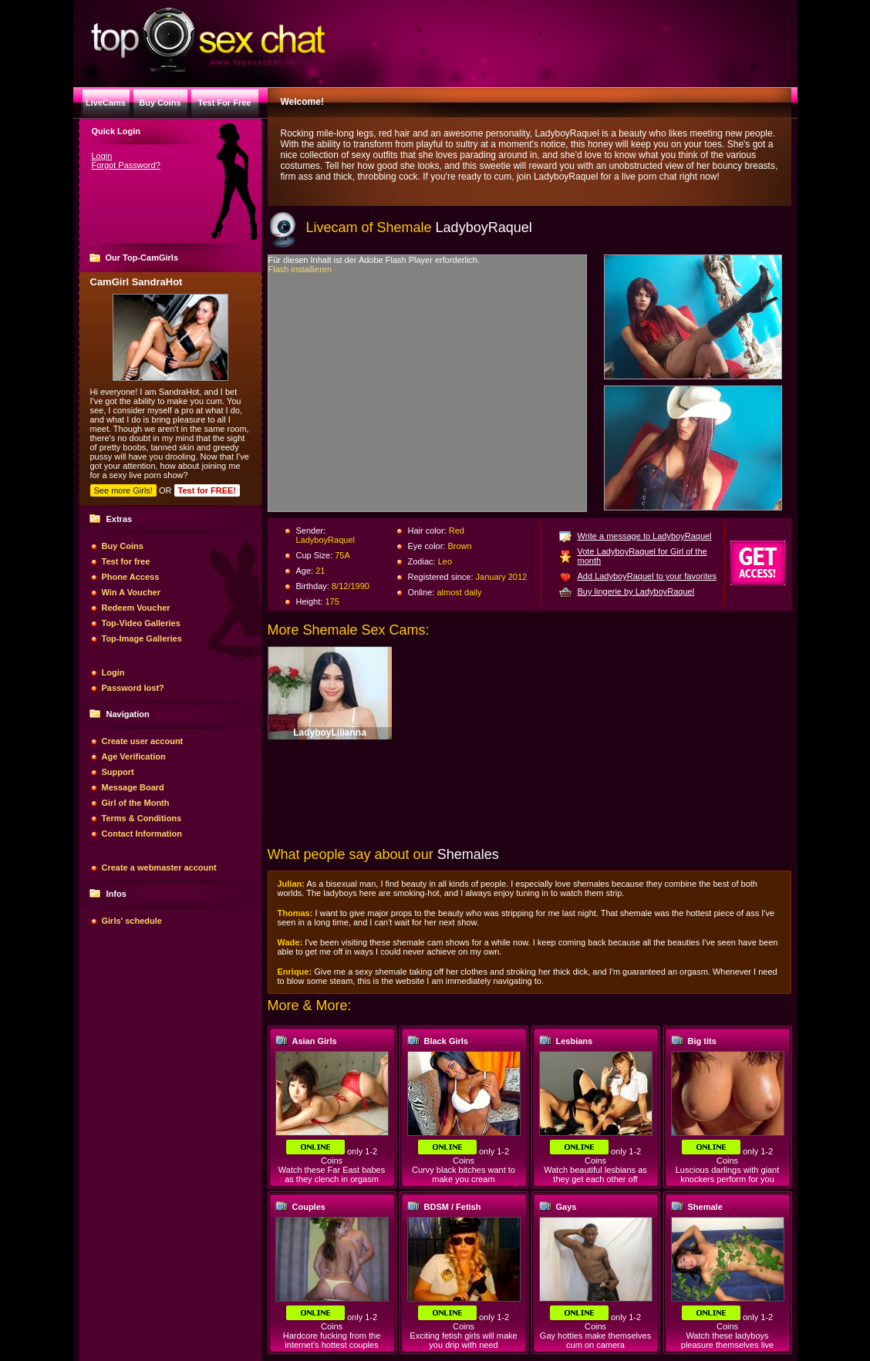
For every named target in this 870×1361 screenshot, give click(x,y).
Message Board (133, 787)
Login (102, 155)
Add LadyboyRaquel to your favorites (647, 576)
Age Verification (134, 756)
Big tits (702, 1041)
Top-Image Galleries (142, 638)
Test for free (126, 561)
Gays (566, 1206)
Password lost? (133, 687)
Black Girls (446, 1041)
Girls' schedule (132, 920)
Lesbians (574, 1041)
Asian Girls (314, 1041)
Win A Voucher (131, 592)
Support (118, 772)
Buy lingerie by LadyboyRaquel (636, 591)
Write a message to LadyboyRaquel (645, 536)
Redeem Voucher (136, 607)
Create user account (143, 741)
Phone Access (131, 576)
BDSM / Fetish (452, 1206)
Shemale (705, 1206)
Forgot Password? (126, 165)
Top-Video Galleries (141, 623)
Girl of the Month (136, 802)
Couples (308, 1206)
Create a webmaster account (159, 867)
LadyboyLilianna (329, 732)
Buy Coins (122, 546)
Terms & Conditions (142, 818)
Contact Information (142, 833)
